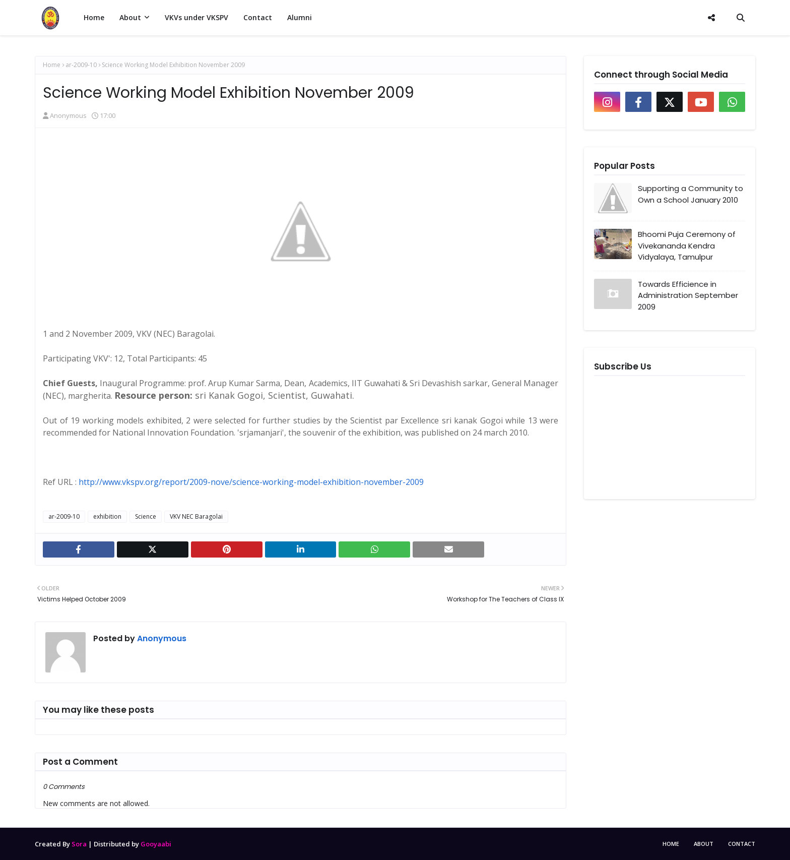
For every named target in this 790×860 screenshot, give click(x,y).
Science (145, 516)
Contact (741, 843)
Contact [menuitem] (257, 17)
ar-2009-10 (81, 64)
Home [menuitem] (94, 17)
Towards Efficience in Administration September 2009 (688, 295)
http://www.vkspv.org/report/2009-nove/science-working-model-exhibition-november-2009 (251, 481)
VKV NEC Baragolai (196, 516)
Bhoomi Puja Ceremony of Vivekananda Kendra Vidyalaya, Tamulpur (687, 245)
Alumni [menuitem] (299, 17)
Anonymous (68, 115)
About (703, 843)
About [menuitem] (130, 17)
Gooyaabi (156, 843)
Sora (79, 843)
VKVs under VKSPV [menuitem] (196, 17)
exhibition (107, 516)
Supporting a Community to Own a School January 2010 (690, 194)
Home (51, 64)
